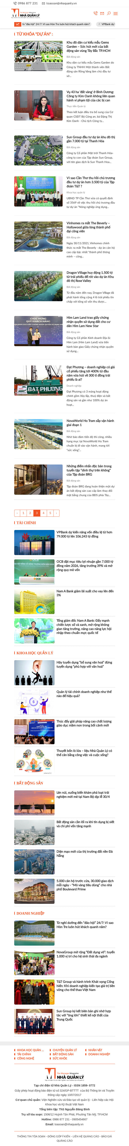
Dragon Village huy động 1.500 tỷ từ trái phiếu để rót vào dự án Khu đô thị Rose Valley (90, 277)
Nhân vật (95, 1050)
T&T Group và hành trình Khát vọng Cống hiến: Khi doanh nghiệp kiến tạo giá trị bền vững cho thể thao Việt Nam (85, 986)
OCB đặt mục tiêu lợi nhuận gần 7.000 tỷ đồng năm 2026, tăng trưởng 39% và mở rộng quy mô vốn (84, 566)
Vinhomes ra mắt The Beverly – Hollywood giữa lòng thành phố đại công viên (88, 227)
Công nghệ (25, 1058)
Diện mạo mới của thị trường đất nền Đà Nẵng (84, 853)
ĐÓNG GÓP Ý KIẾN (59, 1136)
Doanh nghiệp (74, 386)
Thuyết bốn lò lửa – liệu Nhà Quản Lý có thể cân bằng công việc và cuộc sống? (84, 753)
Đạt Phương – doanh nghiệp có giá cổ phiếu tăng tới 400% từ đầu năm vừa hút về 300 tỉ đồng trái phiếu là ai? (91, 373)
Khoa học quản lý (76, 192)
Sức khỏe (59, 1058)
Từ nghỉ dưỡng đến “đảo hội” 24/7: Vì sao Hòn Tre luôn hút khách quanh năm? (51, 24)
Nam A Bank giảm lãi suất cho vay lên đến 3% (85, 593)
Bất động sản (73, 57)
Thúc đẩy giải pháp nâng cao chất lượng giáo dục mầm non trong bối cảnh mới (83, 723)
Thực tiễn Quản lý (76, 106)
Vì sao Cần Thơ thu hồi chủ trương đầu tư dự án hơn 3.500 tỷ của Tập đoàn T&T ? (91, 182)
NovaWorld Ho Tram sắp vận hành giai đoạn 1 (90, 423)
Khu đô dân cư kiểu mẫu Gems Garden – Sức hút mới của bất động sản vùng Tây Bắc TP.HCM (88, 46)
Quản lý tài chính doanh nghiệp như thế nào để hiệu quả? (83, 694)
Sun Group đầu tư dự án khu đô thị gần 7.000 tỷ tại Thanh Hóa (91, 139)
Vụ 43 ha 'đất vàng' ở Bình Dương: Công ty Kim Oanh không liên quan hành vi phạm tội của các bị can (91, 96)
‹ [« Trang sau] (17, 513)
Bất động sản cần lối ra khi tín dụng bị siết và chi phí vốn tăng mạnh (85, 824)
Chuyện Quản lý (64, 1050)
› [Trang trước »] (56, 513)
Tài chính (26, 523)
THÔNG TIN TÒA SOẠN (31, 1136)
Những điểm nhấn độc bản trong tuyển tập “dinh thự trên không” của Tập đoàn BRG (89, 470)
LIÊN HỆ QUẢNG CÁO (86, 1136)
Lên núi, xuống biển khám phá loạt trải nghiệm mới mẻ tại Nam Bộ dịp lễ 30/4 (83, 794)
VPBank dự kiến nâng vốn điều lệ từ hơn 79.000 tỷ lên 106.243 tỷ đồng (84, 534)
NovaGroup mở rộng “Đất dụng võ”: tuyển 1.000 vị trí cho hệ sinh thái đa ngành (85, 954)
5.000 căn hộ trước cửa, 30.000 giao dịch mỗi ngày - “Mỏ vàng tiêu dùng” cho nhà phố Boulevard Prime (85, 885)
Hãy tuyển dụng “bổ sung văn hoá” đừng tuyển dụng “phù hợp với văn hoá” (84, 664)
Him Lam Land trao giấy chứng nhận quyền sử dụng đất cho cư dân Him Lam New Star (88, 322)
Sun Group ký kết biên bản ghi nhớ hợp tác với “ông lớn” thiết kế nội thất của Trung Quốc (83, 1015)
